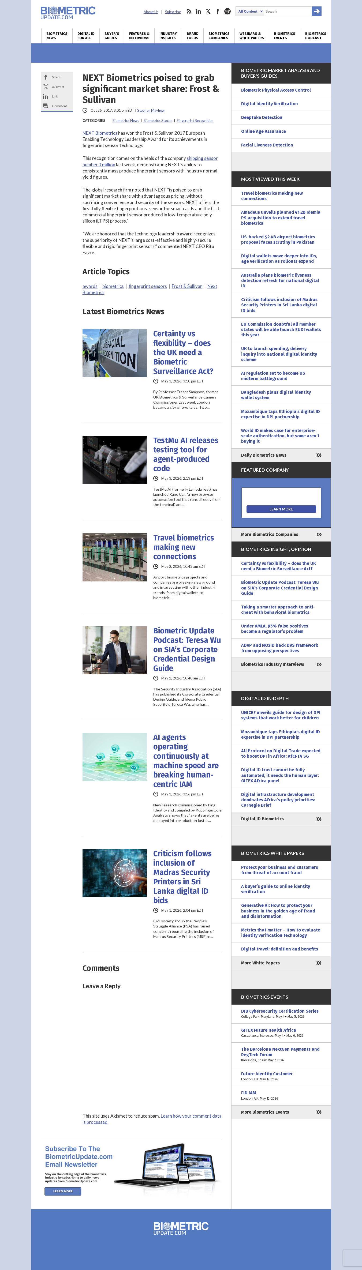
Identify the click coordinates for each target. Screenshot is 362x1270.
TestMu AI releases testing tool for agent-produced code (185, 454)
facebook (218, 11)
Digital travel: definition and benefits (279, 949)
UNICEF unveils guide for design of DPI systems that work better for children (280, 715)
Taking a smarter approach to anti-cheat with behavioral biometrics (278, 609)
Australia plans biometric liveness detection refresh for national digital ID (280, 280)
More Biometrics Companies (269, 534)
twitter (208, 11)
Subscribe (173, 12)
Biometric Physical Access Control (276, 90)
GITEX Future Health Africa (281, 1033)
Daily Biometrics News (263, 455)
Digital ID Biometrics (262, 818)
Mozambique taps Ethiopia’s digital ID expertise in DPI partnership (280, 414)
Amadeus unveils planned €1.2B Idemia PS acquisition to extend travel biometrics (280, 218)
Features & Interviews (139, 36)
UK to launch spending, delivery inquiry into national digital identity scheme (279, 354)
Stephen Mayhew (151, 110)
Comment (59, 106)
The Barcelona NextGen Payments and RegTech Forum (281, 1055)
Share (56, 77)
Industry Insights (168, 36)
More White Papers (260, 962)
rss (189, 11)
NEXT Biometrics (100, 133)
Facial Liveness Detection (267, 145)
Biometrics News (57, 36)
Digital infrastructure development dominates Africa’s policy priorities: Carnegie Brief (278, 800)
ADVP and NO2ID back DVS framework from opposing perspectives (279, 648)
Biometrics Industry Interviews (272, 664)
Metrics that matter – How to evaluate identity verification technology (280, 932)
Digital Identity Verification (269, 103)
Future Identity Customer (281, 1076)
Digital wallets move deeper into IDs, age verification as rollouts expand (279, 258)
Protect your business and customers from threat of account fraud (279, 870)
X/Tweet (58, 87)
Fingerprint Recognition (195, 120)
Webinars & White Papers (252, 36)
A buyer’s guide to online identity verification (275, 889)
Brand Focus (193, 36)
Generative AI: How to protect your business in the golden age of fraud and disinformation (278, 911)
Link (55, 96)
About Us (151, 12)
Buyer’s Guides (112, 36)
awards (90, 286)
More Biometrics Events (265, 1112)
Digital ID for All (86, 36)
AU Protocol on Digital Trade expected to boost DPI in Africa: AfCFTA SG (280, 753)
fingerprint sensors (148, 286)
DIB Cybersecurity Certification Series (281, 1014)
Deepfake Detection (261, 117)
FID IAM (281, 1095)
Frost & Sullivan (187, 286)
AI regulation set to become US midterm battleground (273, 376)
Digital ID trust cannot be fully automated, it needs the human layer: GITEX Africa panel (280, 775)
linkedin (198, 11)
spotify (227, 11)
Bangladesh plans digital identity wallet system (276, 395)
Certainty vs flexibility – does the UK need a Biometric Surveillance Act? (183, 352)
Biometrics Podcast (315, 36)
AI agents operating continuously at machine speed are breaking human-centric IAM (186, 761)
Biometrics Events (284, 36)
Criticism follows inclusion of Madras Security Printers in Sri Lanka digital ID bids (182, 877)
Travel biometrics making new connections (183, 547)
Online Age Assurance (263, 131)
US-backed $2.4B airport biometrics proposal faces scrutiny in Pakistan (278, 239)
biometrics (113, 286)
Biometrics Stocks (158, 120)
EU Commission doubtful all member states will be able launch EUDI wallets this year (281, 329)
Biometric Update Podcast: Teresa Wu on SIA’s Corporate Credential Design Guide (187, 649)
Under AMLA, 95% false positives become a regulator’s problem (274, 628)
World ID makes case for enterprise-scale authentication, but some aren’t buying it (280, 436)
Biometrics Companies (219, 36)
